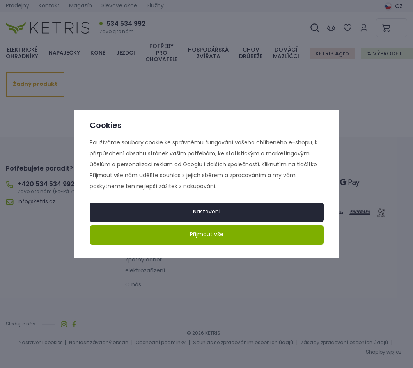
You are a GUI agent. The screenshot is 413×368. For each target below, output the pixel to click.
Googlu (192, 165)
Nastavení (206, 212)
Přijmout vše (206, 235)
